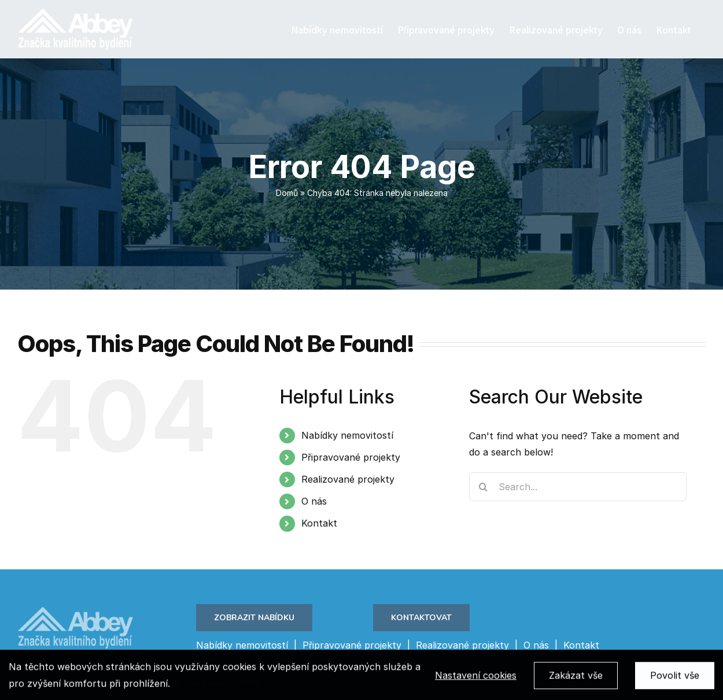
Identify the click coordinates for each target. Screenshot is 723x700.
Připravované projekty (350, 457)
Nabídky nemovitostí (347, 435)
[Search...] (578, 486)
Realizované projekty (347, 479)
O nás (314, 501)
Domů (287, 193)
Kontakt (319, 523)
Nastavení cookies (476, 678)
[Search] (483, 486)
